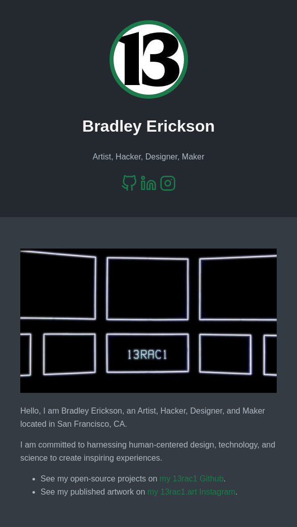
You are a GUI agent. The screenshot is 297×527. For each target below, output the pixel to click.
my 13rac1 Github (192, 478)
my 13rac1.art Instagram (191, 492)
